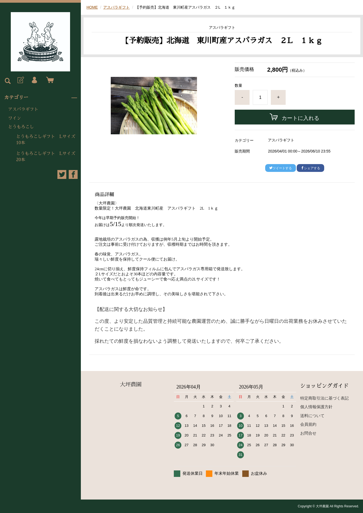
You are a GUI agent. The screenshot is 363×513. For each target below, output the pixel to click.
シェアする (310, 168)
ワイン (14, 118)
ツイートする (280, 168)
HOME (92, 7)
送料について (312, 415)
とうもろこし (21, 127)
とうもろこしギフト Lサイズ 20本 (47, 156)
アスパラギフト (23, 109)
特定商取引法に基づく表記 (324, 398)
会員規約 (308, 424)
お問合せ (308, 433)
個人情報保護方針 (316, 406)
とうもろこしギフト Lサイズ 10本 (47, 139)
